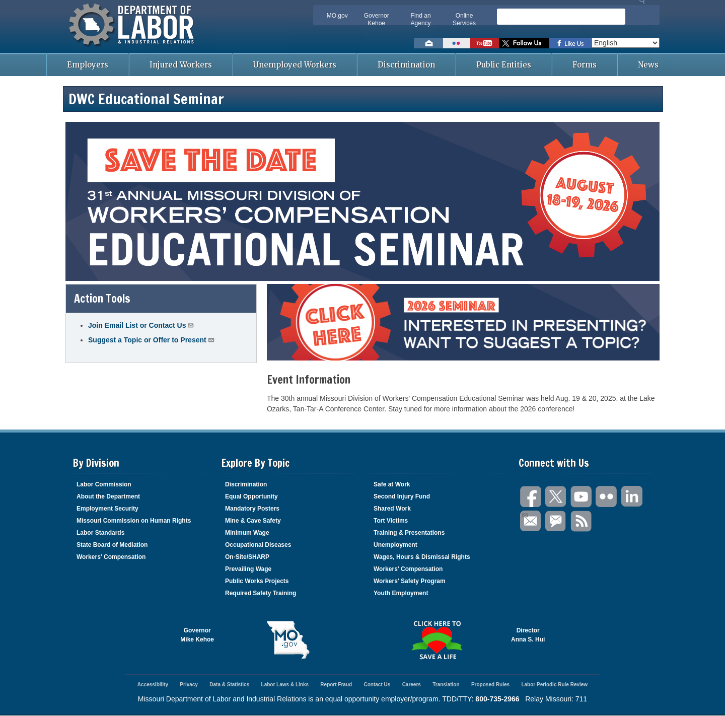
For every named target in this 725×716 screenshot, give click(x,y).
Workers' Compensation (111, 556)
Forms (584, 64)
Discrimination (406, 64)
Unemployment (395, 544)
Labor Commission (104, 484)
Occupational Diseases (258, 544)
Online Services (464, 19)
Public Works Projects (257, 581)
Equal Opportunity (251, 496)
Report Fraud (336, 684)
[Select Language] (626, 43)
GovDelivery (556, 521)
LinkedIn (632, 497)
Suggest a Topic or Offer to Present (151, 339)
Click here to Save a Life (436, 640)
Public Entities (503, 64)
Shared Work (392, 508)
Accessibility (152, 684)
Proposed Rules (490, 684)
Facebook (531, 497)
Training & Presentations (409, 532)
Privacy (189, 684)
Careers (411, 684)
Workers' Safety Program (410, 581)
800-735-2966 (497, 699)
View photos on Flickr (456, 43)
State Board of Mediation (112, 544)
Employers (87, 64)
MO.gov (337, 15)
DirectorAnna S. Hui (528, 635)
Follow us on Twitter (524, 43)
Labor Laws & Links (285, 684)
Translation (445, 684)
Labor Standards (100, 532)
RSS (581, 521)
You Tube (581, 497)
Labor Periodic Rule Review (554, 684)
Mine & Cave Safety (253, 520)
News (648, 64)
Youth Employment (401, 593)
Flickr (607, 497)
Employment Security (107, 508)
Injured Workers (181, 64)
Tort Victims (391, 520)
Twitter (556, 497)
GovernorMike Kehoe (197, 635)
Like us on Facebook (570, 43)
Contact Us (377, 684)
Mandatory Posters (252, 508)
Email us (428, 43)
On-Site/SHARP (247, 556)
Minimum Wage (247, 532)
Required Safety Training (260, 593)
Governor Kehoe (376, 19)
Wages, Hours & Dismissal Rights (422, 556)
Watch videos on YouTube (484, 43)
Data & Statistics (229, 684)
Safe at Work (392, 484)
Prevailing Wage (248, 568)
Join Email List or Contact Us (141, 325)
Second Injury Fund (402, 496)
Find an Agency (421, 19)
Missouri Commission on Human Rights (134, 520)
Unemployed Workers (294, 64)
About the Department (108, 496)
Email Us (524, 514)
